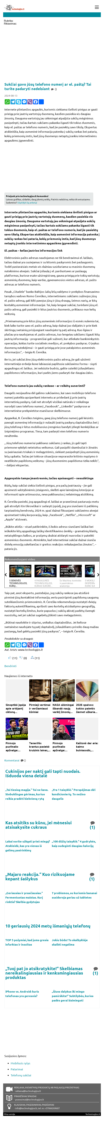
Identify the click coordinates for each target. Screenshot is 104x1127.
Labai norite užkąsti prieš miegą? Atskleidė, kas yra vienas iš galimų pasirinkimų (27, 845)
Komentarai (15, 760)
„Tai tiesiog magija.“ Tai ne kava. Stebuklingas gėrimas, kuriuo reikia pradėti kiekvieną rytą (26, 794)
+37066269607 (52, 1108)
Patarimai (17, 1069)
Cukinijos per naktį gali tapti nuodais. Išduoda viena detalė (42, 773)
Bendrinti (10, 666)
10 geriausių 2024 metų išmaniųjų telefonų (47, 926)
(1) (93, 825)
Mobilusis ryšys (20, 1063)
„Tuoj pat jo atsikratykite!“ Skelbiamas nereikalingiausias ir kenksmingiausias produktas (44, 972)
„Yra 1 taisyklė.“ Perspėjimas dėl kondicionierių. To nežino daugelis (73, 794)
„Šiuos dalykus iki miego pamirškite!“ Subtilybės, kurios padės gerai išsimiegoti (72, 996)
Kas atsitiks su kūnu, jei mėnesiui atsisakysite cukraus (38, 824)
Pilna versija (9, 1114)
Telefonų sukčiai (21, 1075)
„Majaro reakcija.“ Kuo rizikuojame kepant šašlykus (40, 876)
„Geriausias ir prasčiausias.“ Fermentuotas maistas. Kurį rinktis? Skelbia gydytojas (24, 897)
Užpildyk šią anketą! (27, 202)
